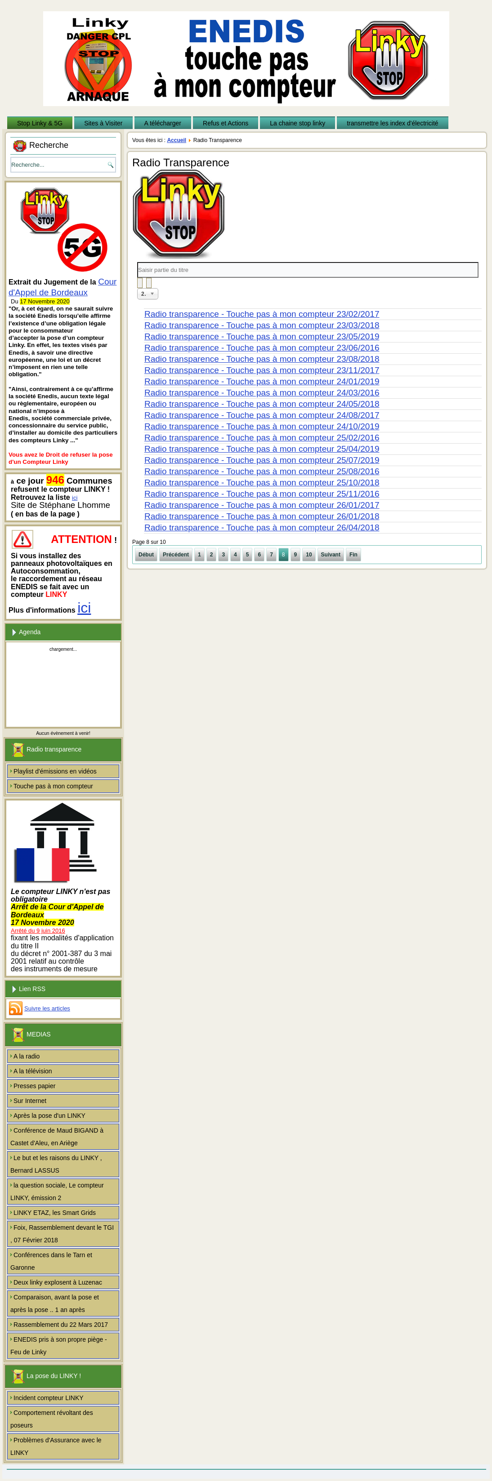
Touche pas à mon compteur (53, 786)
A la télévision (32, 1071)
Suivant (330, 554)
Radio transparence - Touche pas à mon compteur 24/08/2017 (261, 415)
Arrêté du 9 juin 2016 (38, 930)
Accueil (176, 140)
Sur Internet (29, 1100)
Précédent (176, 554)
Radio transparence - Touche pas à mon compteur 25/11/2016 (261, 493)
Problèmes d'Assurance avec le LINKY (56, 1446)
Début (146, 554)
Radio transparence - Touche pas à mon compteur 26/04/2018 (261, 527)
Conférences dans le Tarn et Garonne (51, 1261)
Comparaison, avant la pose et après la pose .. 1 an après (54, 1303)
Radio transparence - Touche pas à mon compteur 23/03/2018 (261, 325)
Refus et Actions (225, 123)
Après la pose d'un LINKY (49, 1115)
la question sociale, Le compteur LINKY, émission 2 (57, 1191)
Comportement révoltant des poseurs (51, 1419)
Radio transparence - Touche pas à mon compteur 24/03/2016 (261, 392)
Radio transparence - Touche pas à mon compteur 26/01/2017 (261, 505)
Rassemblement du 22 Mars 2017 (60, 1324)
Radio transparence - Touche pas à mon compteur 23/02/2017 (261, 314)
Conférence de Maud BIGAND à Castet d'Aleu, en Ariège (56, 1137)
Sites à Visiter (103, 123)
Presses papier (34, 1086)
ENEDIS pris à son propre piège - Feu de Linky (58, 1346)
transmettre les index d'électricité (392, 123)
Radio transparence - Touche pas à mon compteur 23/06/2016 (261, 347)
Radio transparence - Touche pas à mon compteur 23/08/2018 (261, 359)
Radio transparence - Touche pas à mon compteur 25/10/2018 (261, 482)
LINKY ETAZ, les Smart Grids (54, 1212)
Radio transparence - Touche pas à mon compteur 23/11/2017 (261, 370)
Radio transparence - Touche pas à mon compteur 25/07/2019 (261, 460)
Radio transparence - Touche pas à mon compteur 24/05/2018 (261, 404)
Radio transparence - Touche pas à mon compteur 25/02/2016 (261, 437)
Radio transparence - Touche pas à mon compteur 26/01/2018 (261, 516)
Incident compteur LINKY (48, 1397)
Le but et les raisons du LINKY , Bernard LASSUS (56, 1164)
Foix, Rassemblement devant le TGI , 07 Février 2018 (62, 1234)
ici (74, 497)
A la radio (26, 1056)
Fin (353, 554)
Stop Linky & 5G (40, 123)
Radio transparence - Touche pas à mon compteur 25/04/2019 (261, 449)
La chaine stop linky (297, 123)
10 (309, 554)
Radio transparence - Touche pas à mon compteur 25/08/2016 (261, 471)
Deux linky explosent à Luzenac (57, 1282)
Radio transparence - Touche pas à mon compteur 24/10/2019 (261, 426)
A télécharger (163, 123)
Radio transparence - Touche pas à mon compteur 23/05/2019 (261, 336)
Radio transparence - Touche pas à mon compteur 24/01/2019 (261, 381)
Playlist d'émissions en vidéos (55, 771)
